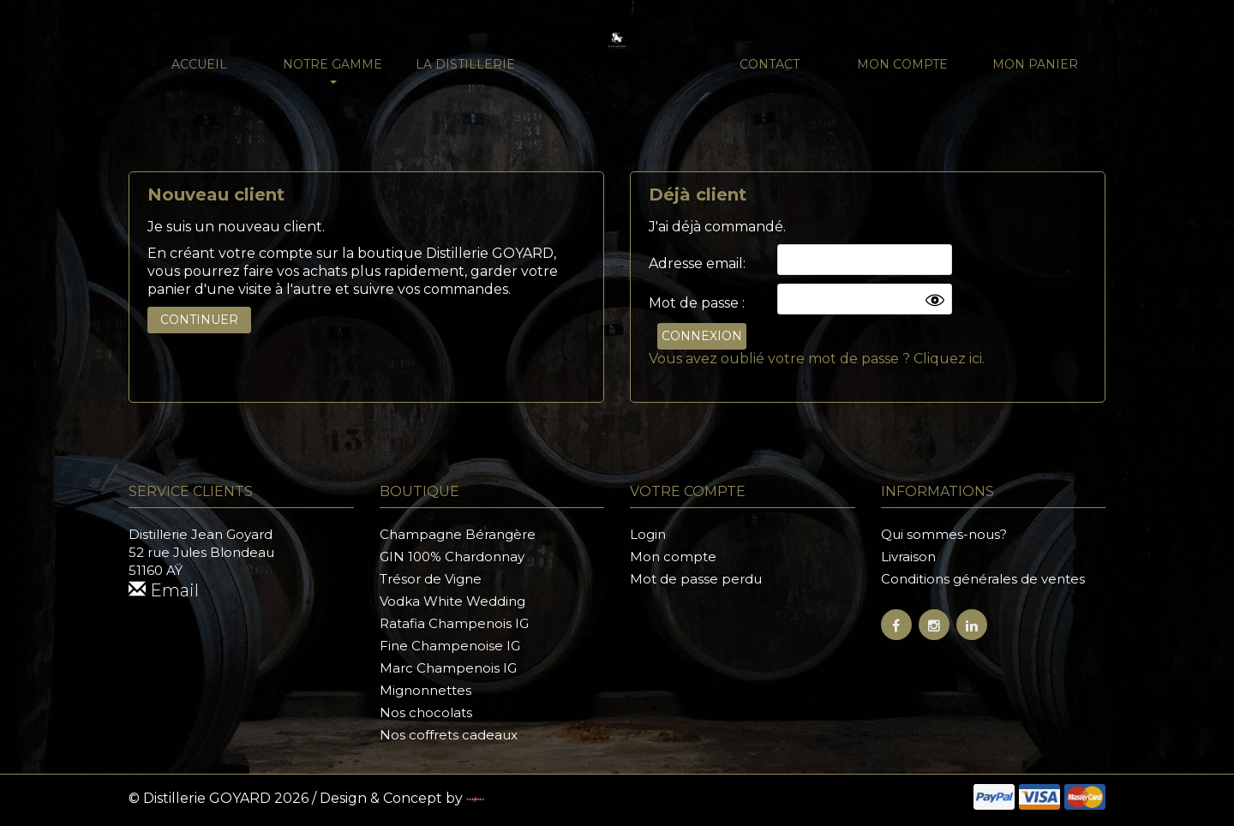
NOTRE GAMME (332, 70)
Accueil (199, 64)
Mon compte (902, 64)
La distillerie (465, 64)
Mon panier (1035, 64)
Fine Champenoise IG (450, 645)
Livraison (908, 556)
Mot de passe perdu (696, 579)
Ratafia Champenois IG (454, 623)
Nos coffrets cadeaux (449, 735)
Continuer (199, 319)
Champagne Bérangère (458, 534)
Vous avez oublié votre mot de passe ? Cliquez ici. (817, 358)
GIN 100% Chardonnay (452, 556)
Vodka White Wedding (452, 601)
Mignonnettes (425, 690)
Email (164, 590)
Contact (770, 64)
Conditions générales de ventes (983, 579)
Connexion (702, 336)
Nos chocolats (426, 712)
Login (648, 534)
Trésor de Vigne (431, 579)
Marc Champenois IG (448, 668)
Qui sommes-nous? (944, 534)
